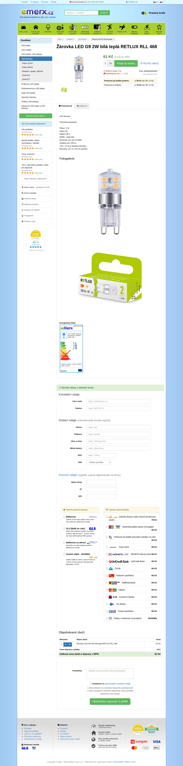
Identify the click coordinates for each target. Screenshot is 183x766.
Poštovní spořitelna (131, 575)
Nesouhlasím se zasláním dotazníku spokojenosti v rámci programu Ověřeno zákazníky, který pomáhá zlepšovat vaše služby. (110, 691)
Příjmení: (78, 434)
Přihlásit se (131, 2)
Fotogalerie (27, 215)
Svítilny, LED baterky (29, 102)
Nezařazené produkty (33, 739)
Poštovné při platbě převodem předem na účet (131, 539)
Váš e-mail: (77, 401)
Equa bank (131, 547)
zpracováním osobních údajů (117, 684)
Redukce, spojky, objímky (32, 71)
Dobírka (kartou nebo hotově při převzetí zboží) (131, 518)
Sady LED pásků (28, 93)
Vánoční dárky (29, 198)
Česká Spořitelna (131, 611)
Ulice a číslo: (76, 441)
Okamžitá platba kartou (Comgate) (131, 529)
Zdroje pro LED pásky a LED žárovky (33, 107)
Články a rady (28, 221)
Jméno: (79, 427)
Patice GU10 (27, 63)
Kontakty (27, 728)
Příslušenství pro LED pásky (33, 88)
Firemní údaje (90, 475)
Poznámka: (77, 671)
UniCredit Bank (131, 561)
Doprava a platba (31, 731)
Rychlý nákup (149, 63)
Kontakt (24, 2)
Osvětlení (70, 39)
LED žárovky (82, 39)
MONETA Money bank (131, 554)
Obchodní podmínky (32, 736)
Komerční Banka (131, 597)
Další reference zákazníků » (35, 179)
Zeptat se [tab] (82, 106)
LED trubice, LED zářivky (31, 54)
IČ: (81, 489)
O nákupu (34, 2)
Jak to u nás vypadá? (33, 734)
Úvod (59, 39)
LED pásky (25, 45)
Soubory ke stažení (31, 210)
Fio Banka (131, 604)
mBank (131, 590)
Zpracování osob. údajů (70, 739)
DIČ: (80, 496)
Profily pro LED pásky (30, 84)
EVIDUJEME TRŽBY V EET (124, 762)
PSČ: (80, 455)
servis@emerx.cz (78, 2)
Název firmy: (76, 482)
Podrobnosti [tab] (65, 106)
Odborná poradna (30, 204)
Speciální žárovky (28, 97)
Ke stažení (64, 734)
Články (53, 2)
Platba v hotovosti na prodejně (131, 618)
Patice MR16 (27, 67)
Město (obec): (76, 448)
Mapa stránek (66, 736)
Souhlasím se (110, 683)
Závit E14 (26, 75)
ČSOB (131, 568)
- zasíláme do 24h (35, 187)
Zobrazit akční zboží (36, 115)
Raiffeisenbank (131, 582)
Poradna (44, 2)
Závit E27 (26, 79)
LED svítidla (26, 50)
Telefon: (78, 408)
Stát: (80, 462)
